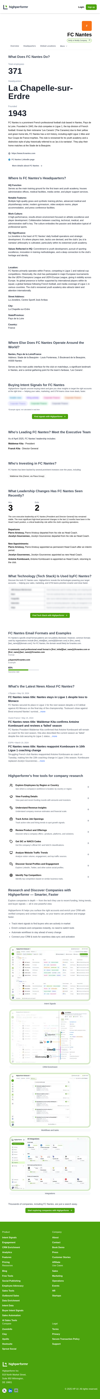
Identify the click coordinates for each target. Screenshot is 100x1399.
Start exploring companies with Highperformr (50, 1210)
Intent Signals (9, 1237)
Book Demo (58, 1247)
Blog (4, 1271)
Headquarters (29, 46)
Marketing (57, 1276)
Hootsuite (7, 1344)
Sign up (91, 7)
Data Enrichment (11, 1300)
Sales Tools (8, 1291)
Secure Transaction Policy (66, 1339)
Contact (56, 1242)
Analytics (7, 1252)
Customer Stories (61, 1257)
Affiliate (56, 1262)
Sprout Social (9, 1349)
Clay (4, 1334)
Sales (55, 1271)
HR (53, 1291)
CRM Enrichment (11, 1247)
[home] (15, 7)
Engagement (8, 1242)
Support (56, 1344)
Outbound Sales (10, 1295)
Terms (55, 1329)
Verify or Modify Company (79, 40)
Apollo (5, 1339)
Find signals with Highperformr (50, 416)
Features (6, 1257)
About (55, 1237)
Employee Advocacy (12, 1286)
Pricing (6, 1262)
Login (81, 7)
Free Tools (7, 1276)
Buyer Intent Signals (12, 1310)
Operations (58, 1281)
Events (55, 1286)
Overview (14, 46)
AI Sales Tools (9, 1320)
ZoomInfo (7, 1329)
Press (55, 1252)
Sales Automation (11, 1315)
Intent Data (8, 1305)
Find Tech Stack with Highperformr (50, 615)
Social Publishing (11, 1281)
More (63, 46)
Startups (56, 1295)
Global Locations (48, 46)
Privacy (56, 1334)
